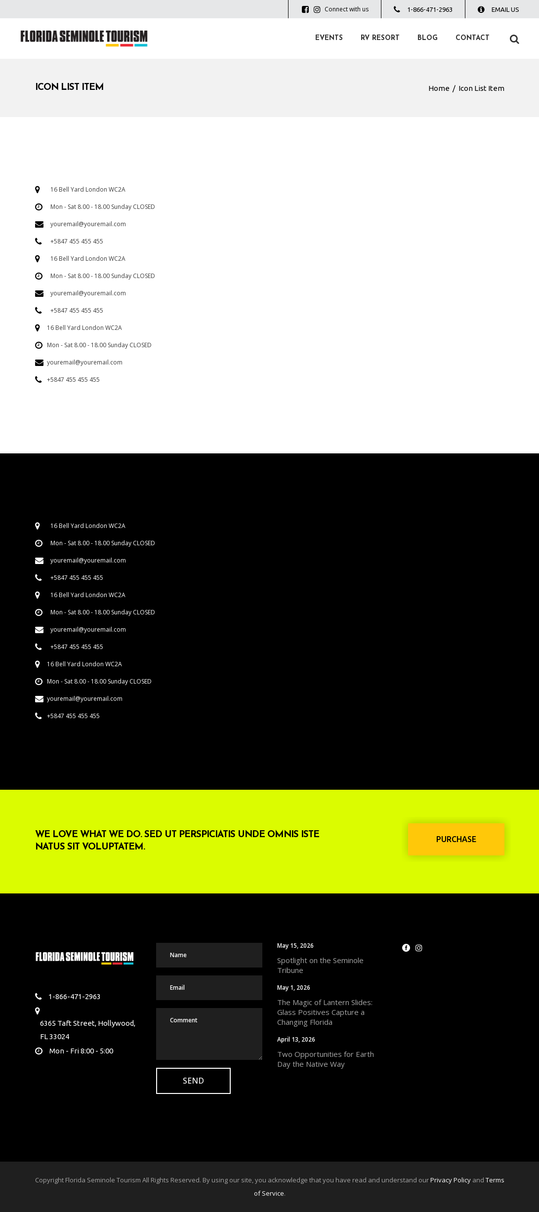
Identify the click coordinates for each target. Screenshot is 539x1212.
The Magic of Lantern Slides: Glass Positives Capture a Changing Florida (325, 1012)
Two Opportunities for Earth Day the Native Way (325, 1059)
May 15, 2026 (295, 945)
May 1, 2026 (293, 987)
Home (439, 88)
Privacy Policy (450, 1179)
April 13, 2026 (296, 1039)
